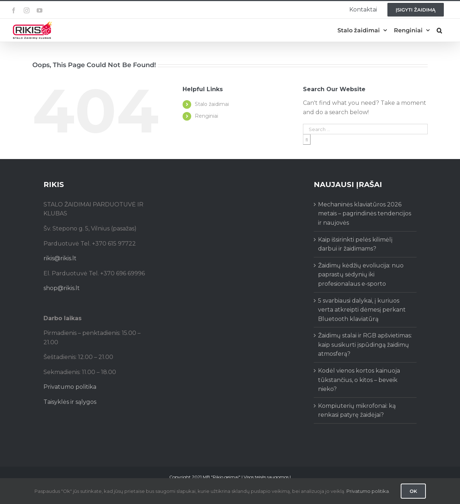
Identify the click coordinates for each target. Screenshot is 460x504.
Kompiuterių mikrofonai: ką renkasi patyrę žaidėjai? (357, 410)
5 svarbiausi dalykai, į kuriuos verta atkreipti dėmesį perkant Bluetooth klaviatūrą (362, 309)
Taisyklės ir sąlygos (69, 401)
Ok (413, 491)
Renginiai (206, 116)
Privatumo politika (69, 386)
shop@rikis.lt (61, 288)
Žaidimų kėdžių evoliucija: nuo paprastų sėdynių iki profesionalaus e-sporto (361, 274)
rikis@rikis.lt (60, 258)
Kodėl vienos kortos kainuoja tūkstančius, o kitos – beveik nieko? (359, 379)
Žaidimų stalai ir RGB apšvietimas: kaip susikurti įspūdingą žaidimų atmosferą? (365, 344)
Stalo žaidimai (212, 104)
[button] (439, 30)
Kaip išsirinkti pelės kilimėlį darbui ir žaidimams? (355, 244)
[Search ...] (365, 129)
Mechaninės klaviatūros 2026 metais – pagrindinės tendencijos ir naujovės (364, 213)
